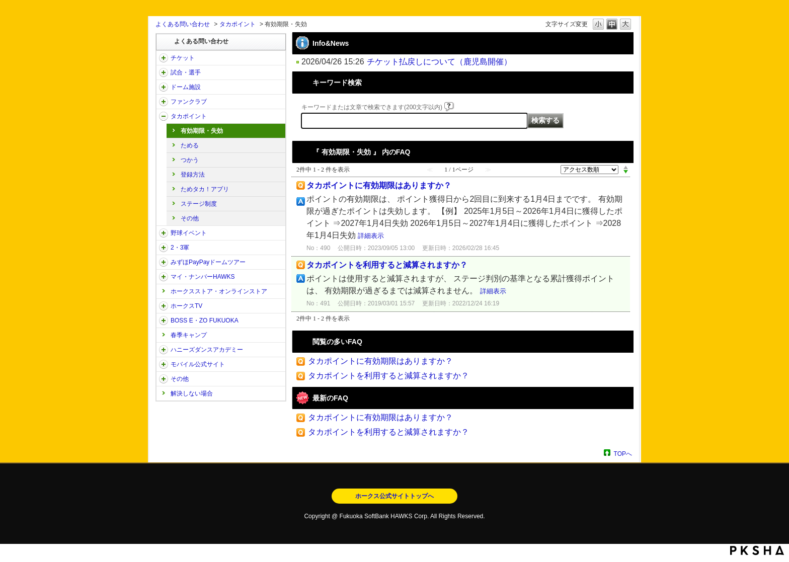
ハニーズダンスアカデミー (207, 349)
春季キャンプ (189, 335)
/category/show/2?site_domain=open (163, 57)
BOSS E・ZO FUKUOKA (205, 320)
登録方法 (193, 174)
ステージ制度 (199, 203)
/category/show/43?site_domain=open (163, 247)
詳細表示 (371, 235)
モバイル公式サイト (198, 364)
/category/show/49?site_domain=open (163, 378)
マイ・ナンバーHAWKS (203, 276)
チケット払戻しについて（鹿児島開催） (439, 61)
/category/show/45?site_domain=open (163, 262)
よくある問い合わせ (182, 24)
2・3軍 (180, 247)
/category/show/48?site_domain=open (163, 364)
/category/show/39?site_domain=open (163, 87)
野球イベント (189, 232)
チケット (183, 57)
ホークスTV (186, 305)
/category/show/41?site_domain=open (163, 116)
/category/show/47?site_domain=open (163, 349)
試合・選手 (186, 72)
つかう (190, 160)
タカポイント (237, 24)
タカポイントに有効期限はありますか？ (378, 185)
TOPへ (623, 453)
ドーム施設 (186, 87)
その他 (190, 218)
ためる (190, 145)
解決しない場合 (192, 393)
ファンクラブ (189, 101)
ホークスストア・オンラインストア (219, 291)
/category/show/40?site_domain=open (163, 101)
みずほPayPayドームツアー (208, 262)
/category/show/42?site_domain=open (163, 232)
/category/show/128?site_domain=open (163, 320)
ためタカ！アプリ (205, 189)
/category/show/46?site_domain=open (163, 276)
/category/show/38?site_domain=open (163, 72)
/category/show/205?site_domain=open (163, 305)
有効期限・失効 (202, 130)
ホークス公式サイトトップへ (394, 496)
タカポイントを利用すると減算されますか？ (386, 265)
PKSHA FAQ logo (757, 550)
